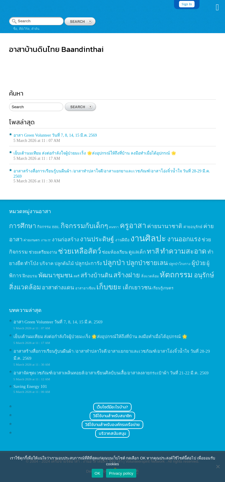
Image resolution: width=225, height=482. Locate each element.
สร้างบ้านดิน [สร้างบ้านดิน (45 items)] (96, 275)
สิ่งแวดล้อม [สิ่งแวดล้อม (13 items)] (150, 276)
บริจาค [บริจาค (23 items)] (47, 263)
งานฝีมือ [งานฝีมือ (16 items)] (122, 240)
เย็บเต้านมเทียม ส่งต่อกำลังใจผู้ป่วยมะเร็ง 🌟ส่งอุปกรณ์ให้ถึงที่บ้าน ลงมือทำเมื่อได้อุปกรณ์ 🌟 (94, 153)
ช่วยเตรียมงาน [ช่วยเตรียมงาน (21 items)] (43, 252)
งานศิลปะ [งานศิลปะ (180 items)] (148, 238)
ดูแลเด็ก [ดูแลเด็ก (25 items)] (137, 252)
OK (97, 473)
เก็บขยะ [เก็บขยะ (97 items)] (109, 287)
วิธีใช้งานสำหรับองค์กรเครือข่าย (112, 425)
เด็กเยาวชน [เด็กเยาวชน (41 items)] (137, 287)
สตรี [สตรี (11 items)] (76, 276)
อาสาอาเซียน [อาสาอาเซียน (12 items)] (85, 288)
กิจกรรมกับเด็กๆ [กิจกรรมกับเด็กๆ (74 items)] (84, 226)
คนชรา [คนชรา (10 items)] (114, 227)
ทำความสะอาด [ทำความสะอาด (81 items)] (183, 251)
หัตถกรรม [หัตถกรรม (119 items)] (176, 274)
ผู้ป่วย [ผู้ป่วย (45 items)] (199, 263)
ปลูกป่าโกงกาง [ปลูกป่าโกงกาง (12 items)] (179, 264)
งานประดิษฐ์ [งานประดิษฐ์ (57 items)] (97, 239)
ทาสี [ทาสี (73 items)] (153, 251)
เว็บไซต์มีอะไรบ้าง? (112, 407)
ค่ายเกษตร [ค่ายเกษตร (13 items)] (31, 240)
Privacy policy (121, 473)
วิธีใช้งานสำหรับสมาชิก (112, 416)
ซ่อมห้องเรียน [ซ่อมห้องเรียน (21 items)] (114, 252)
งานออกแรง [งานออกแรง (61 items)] (184, 239)
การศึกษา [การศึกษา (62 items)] (22, 226)
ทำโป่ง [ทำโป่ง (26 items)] (31, 263)
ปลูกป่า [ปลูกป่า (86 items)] (114, 263)
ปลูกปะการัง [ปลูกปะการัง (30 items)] (88, 263)
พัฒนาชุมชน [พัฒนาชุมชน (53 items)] (55, 275)
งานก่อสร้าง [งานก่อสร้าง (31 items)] (65, 239)
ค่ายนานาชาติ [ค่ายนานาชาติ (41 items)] (164, 226)
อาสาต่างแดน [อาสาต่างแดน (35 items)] (58, 287)
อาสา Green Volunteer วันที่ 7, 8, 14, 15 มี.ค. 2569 (55, 135)
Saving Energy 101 (30, 386)
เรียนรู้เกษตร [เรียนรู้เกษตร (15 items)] (162, 288)
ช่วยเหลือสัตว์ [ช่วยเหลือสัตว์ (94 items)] (79, 251)
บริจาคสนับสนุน (112, 433)
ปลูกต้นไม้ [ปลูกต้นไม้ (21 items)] (64, 263)
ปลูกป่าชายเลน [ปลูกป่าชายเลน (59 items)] (147, 263)
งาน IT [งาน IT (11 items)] (46, 240)
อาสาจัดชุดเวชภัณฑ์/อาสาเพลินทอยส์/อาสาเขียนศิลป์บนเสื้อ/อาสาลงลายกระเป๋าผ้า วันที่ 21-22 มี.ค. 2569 (111, 373)
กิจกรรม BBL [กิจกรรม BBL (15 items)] (48, 227)
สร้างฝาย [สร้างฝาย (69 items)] (126, 275)
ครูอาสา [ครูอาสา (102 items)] (133, 225)
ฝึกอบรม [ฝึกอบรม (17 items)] (30, 276)
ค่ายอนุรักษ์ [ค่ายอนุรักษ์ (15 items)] (192, 227)
